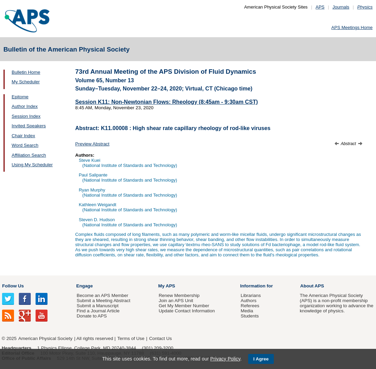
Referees (250, 305)
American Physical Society (45, 338)
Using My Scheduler (32, 164)
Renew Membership (179, 295)
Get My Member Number (184, 305)
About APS (312, 285)
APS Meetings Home (352, 27)
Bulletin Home (26, 72)
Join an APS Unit (176, 300)
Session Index (26, 116)
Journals (341, 7)
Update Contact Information (187, 310)
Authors (248, 300)
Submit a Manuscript (97, 305)
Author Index (25, 106)
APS (319, 7)
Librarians (251, 295)
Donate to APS (92, 315)
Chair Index (23, 135)
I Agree (261, 358)
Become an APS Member (102, 295)
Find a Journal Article (98, 310)
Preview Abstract (92, 143)
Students (250, 315)
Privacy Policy (225, 358)
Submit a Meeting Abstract (103, 300)
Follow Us (13, 285)
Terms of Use (130, 338)
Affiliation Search (29, 155)
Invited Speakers (29, 125)
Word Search (25, 145)
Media (247, 310)
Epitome (20, 96)
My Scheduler (26, 81)
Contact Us (160, 338)
